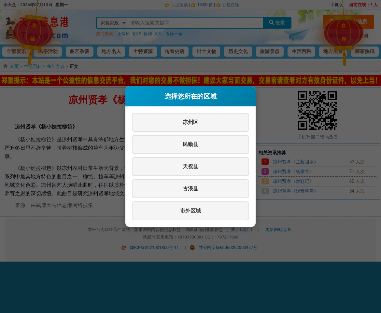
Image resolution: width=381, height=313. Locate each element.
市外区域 (190, 211)
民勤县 (190, 144)
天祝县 (190, 166)
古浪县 (190, 188)
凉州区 (190, 122)
